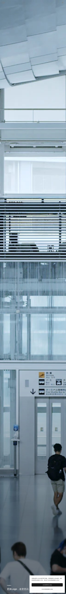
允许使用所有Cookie (47, 584)
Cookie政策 (56, 578)
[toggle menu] (62, 2)
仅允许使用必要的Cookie (47, 589)
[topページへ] (3, 2)
